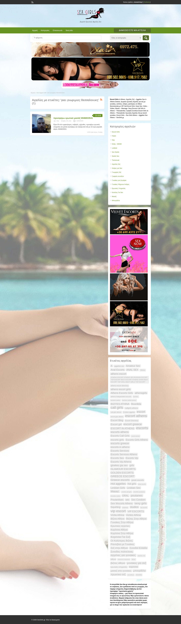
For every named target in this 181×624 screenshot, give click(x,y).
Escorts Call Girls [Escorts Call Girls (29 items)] (120, 435)
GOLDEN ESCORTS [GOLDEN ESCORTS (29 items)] (122, 472)
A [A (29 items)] (111, 365)
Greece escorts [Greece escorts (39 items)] (120, 479)
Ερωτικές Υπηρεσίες (118, 188)
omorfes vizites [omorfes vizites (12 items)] (115, 496)
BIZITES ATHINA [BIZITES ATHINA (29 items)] (120, 404)
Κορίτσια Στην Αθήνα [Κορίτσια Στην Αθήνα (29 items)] (122, 533)
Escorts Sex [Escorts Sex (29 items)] (117, 458)
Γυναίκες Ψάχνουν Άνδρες (120, 184)
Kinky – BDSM (117, 144)
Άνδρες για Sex (117, 168)
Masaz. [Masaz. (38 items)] (115, 491)
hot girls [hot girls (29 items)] (132, 483)
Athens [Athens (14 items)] (142, 370)
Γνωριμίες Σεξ (116, 172)
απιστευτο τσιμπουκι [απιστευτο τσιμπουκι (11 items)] (124, 559)
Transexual (115, 160)
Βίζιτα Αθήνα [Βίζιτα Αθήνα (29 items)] (117, 518)
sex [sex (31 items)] (127, 499)
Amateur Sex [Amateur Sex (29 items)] (133, 365)
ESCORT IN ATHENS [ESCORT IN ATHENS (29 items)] (122, 428)
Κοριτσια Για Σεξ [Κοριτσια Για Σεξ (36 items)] (120, 536)
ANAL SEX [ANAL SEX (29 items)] (132, 369)
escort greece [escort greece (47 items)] (133, 424)
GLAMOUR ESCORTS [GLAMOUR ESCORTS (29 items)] (123, 469)
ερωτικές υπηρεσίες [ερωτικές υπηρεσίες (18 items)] (119, 567)
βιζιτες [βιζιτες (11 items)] (133, 559)
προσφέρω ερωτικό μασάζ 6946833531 (73, 118)
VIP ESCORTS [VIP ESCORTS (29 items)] (136, 511)
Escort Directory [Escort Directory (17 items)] (131, 421)
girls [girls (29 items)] (131, 465)
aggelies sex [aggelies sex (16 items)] (119, 366)
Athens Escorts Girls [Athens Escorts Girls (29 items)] (122, 393)
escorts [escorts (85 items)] (142, 428)
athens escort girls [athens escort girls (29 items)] (121, 389)
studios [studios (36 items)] (134, 507)
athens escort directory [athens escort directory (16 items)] (119, 386)
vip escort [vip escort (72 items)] (118, 511)
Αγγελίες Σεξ (116, 164)
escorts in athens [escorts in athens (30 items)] (120, 447)
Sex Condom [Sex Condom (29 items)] (138, 499)
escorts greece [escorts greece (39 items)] (120, 443)
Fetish (114, 136)
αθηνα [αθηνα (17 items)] (113, 559)
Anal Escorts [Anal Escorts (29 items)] (117, 369)
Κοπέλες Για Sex (117, 192)
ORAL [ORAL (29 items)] (125, 495)
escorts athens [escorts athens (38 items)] (120, 432)
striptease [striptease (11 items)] (125, 507)
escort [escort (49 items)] (141, 411)
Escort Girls (116, 132)
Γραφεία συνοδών (118, 176)
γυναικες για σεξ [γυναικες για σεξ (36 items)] (136, 563)
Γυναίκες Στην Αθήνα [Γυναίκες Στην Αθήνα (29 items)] (122, 522)
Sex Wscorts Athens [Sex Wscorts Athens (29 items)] (122, 503)
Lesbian (114, 148)
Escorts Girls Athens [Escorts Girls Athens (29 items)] (137, 439)
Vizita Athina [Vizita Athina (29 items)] (117, 515)
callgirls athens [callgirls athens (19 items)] (131, 408)
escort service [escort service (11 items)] (135, 436)
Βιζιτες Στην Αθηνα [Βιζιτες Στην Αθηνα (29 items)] (136, 518)
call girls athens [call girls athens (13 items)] (116, 412)
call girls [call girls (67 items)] (117, 407)
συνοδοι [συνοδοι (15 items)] (139, 575)
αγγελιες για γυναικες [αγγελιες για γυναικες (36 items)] (123, 555)
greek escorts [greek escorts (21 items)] (137, 480)
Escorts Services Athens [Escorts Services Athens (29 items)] (124, 454)
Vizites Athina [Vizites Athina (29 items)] (133, 515)
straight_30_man (66, 121)
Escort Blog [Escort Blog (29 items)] (117, 420)
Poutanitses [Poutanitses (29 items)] (117, 499)
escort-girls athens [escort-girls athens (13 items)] (117, 417)
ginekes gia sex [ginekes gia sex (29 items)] (119, 465)
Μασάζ (114, 196)
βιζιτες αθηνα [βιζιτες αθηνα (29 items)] (118, 563)
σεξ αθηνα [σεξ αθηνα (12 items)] (130, 575)
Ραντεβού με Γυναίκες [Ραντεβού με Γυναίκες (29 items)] (122, 544)
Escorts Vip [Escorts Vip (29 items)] (132, 458)
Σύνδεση (147, 2)
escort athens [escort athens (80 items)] (136, 415)
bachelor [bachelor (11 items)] (135, 396)
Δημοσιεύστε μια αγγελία (132, 30)
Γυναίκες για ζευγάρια (119, 180)
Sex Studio (115, 152)
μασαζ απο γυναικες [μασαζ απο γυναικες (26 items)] (121, 570)
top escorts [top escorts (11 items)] (144, 507)
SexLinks (69, 30)
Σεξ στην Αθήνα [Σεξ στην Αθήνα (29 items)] (119, 548)
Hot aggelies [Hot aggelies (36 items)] (118, 483)
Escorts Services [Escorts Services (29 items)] (120, 450)
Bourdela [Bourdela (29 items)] (136, 404)
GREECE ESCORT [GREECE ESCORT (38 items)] (122, 476)
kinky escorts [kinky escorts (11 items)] (142, 484)
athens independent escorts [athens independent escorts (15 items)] (121, 397)
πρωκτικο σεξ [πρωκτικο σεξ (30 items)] (118, 574)
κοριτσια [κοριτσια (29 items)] (133, 566)
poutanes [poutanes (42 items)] (137, 495)
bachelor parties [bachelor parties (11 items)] (115, 400)
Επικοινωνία (57, 30)
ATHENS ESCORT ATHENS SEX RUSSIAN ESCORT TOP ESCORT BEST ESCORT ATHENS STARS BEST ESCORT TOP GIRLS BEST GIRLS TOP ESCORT (129, 380)
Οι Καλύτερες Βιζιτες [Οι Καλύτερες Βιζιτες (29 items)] (122, 540)
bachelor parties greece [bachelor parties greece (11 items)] (129, 400)
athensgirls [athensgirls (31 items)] (141, 393)
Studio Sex (115, 156)
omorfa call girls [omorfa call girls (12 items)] (126, 492)
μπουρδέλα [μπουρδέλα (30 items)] (139, 570)
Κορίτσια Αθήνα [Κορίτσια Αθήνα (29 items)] (119, 529)
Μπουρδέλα (116, 200)
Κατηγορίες (45, 30)
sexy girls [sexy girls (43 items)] (140, 503)
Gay (58, 121)
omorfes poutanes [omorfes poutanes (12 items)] (139, 492)
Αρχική (35, 30)
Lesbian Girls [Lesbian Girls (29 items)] (118, 487)
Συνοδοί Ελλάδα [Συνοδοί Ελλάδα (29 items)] (138, 548)
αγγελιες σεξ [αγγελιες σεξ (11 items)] (141, 555)
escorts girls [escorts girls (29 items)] (117, 439)
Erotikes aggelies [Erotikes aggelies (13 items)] (129, 412)
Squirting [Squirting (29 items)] (115, 507)
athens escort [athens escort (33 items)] (118, 373)
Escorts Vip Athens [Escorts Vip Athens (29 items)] (121, 461)
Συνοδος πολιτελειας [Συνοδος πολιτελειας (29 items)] (122, 551)
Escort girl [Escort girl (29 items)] (116, 424)
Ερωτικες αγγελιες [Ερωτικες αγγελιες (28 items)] (120, 526)
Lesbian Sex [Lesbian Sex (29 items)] (133, 487)
